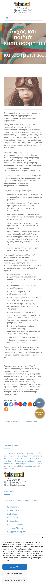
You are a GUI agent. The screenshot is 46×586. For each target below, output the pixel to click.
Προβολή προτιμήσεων (15, 580)
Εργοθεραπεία (13, 507)
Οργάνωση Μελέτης (15, 528)
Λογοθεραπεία (13, 510)
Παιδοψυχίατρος (14, 521)
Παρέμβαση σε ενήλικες (16, 532)
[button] (42, 537)
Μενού (24, 18)
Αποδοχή (14, 567)
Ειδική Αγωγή (12, 517)
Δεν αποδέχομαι (14, 573)
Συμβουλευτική (13, 514)
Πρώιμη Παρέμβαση (15, 525)
